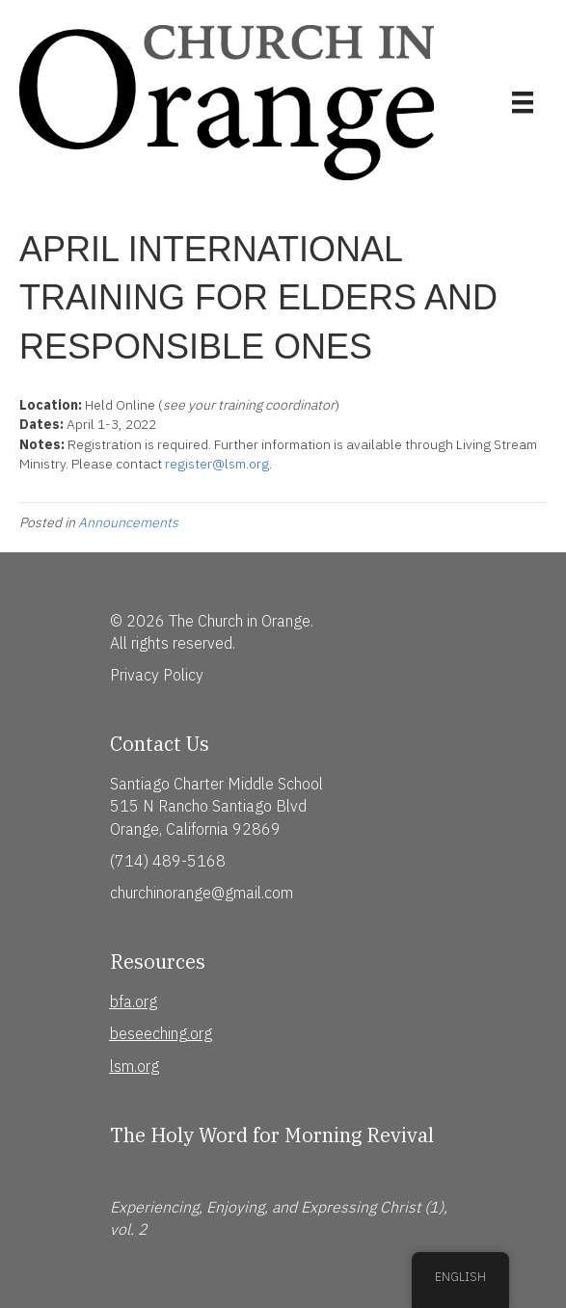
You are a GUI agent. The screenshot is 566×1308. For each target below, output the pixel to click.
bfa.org (133, 1001)
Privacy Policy (156, 674)
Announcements (128, 522)
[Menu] (523, 102)
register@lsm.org (217, 463)
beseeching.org (161, 1033)
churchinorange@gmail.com (201, 892)
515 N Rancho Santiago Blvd (208, 805)
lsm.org (134, 1066)
